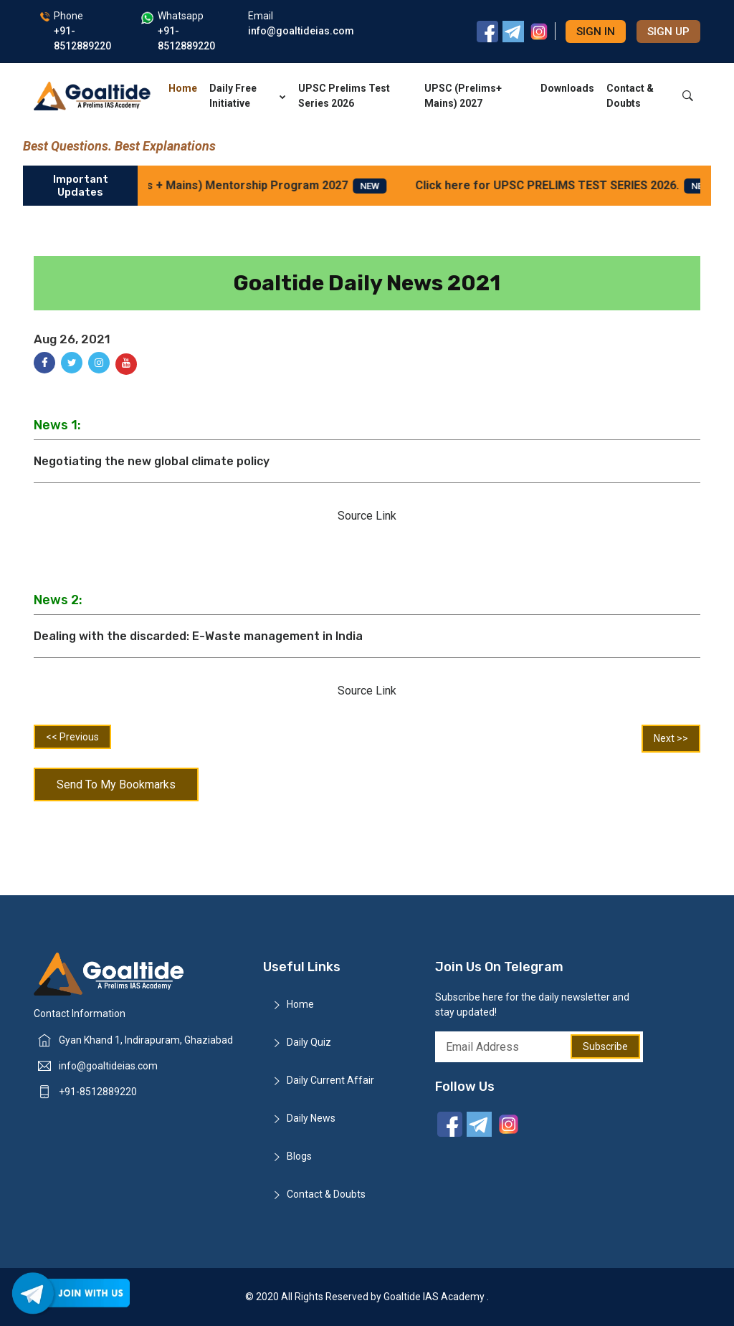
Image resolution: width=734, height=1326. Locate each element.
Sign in (595, 31)
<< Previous (72, 737)
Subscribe (605, 1046)
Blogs (299, 1156)
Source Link (367, 516)
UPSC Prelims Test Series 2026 (344, 95)
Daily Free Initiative (247, 95)
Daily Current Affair (330, 1080)
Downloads (567, 88)
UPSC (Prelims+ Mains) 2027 (463, 95)
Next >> (671, 738)
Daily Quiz (309, 1042)
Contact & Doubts (630, 95)
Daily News (311, 1118)
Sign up (668, 31)
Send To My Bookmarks (116, 784)
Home (182, 88)
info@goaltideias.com (108, 1066)
